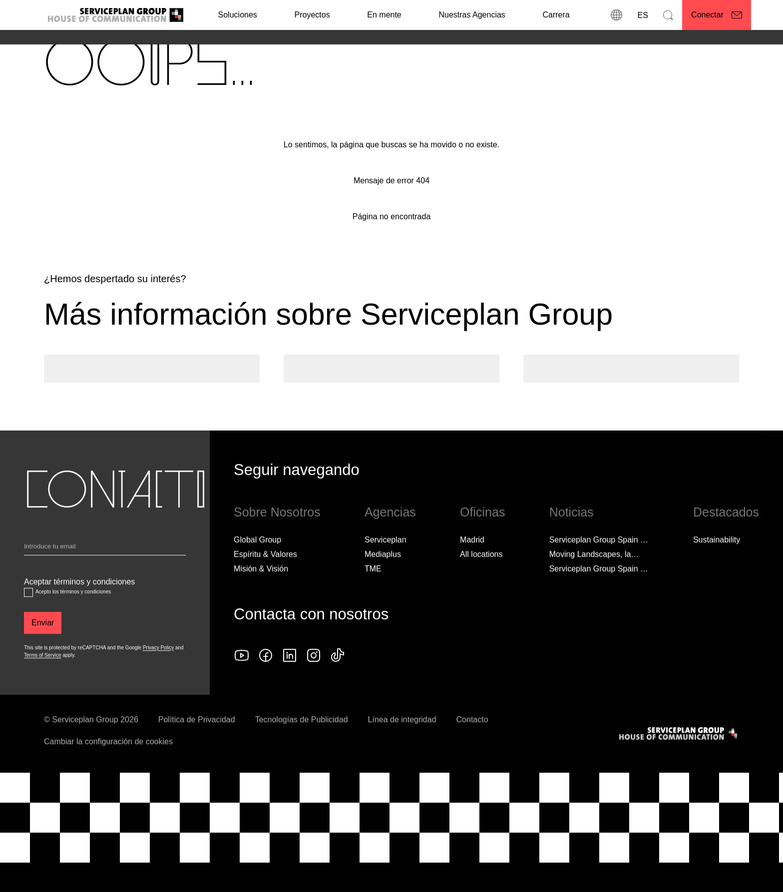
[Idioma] (642, 15)
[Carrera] (555, 14)
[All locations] (481, 572)
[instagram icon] (314, 673)
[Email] (105, 566)
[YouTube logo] (242, 673)
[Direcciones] (616, 15)
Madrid (472, 557)
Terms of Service (42, 673)
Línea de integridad (402, 737)
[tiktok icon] (338, 673)
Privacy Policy (158, 665)
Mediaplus (383, 572)
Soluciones (237, 14)
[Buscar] (668, 15)
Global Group (257, 557)
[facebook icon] (266, 673)
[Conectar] (716, 15)
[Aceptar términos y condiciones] (28, 610)
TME (373, 586)
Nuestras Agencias (471, 14)
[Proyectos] (312, 14)
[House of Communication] (679, 751)
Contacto (472, 737)
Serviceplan (385, 557)
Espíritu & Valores (265, 572)
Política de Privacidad (196, 737)
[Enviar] (42, 641)
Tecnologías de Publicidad (301, 737)
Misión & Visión (261, 586)
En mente (384, 14)
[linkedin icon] (290, 673)
